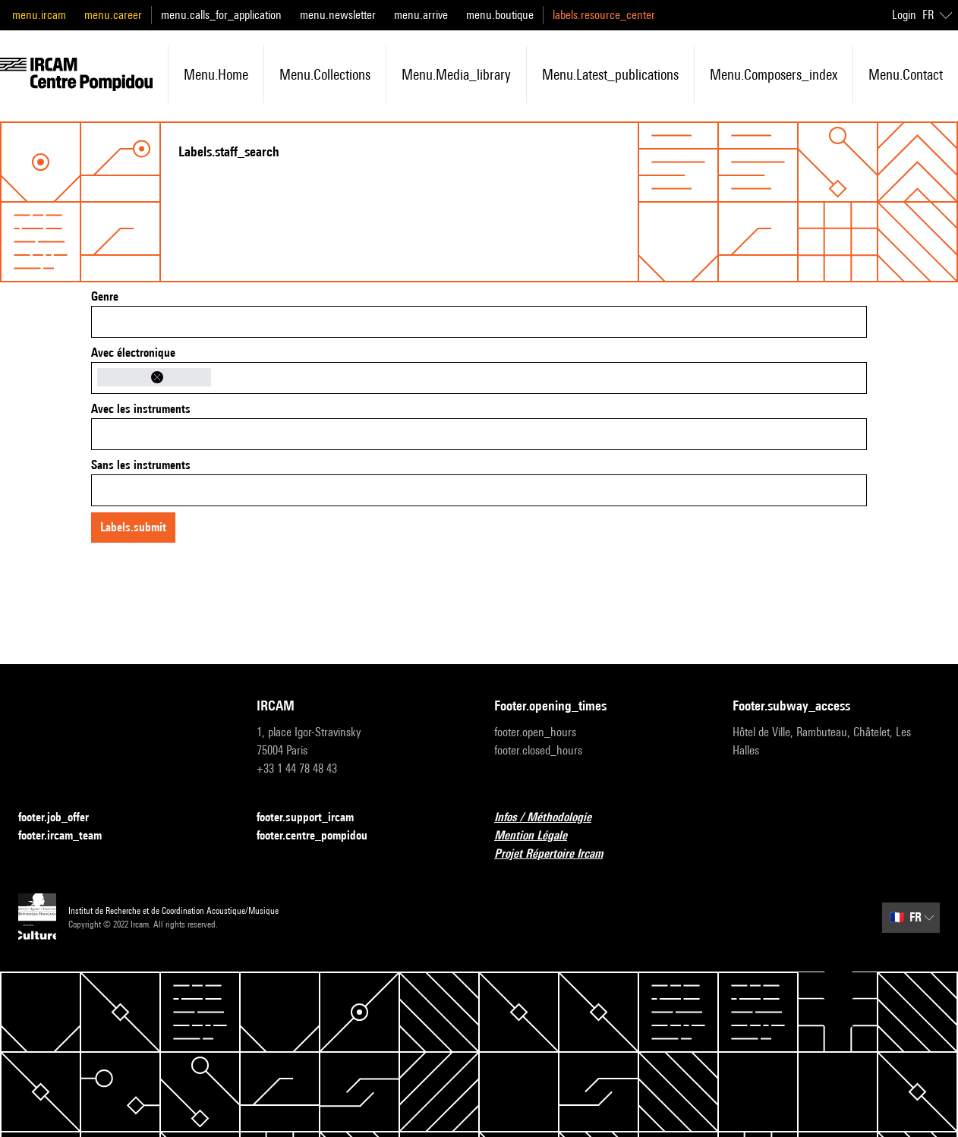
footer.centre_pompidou (321, 836)
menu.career (113, 15)
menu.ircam (39, 15)
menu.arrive (421, 15)
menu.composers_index (773, 74)
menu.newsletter (338, 15)
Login (904, 15)
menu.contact (905, 74)
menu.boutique (500, 15)
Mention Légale (539, 836)
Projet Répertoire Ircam (557, 854)
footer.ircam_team (69, 836)
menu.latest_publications (610, 74)
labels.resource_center (604, 15)
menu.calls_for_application (221, 15)
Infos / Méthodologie (552, 818)
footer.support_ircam (314, 818)
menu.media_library (456, 74)
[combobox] (479, 322)
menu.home (216, 74)
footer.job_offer (62, 818)
